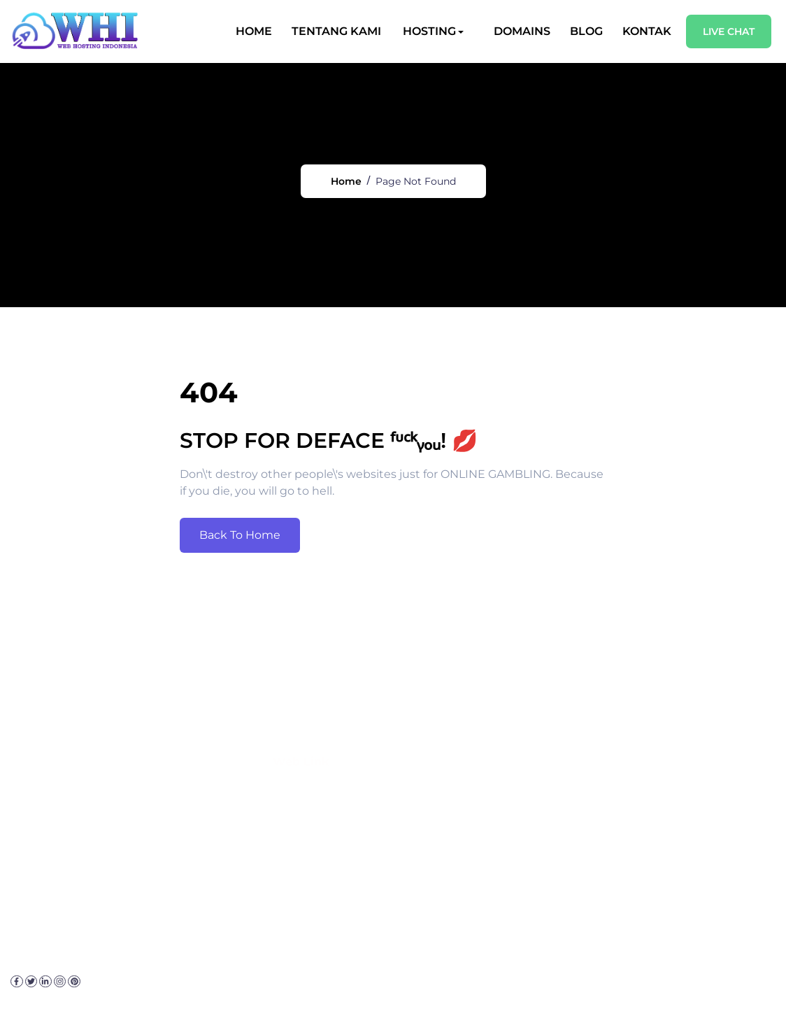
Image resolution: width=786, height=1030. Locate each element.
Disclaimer (228, 1005)
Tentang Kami (337, 31)
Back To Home (239, 559)
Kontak (647, 31)
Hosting (430, 31)
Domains (522, 31)
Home (254, 31)
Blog (587, 31)
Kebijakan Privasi (143, 1005)
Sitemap (323, 1005)
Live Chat (729, 31)
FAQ (278, 1005)
